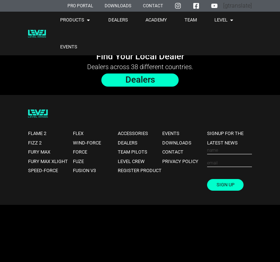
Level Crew (131, 161)
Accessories (133, 133)
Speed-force (43, 171)
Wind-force (87, 143)
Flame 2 (37, 133)
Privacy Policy (180, 161)
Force (80, 152)
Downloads (176, 143)
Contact (172, 152)
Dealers (127, 143)
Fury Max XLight (48, 161)
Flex (78, 133)
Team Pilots (132, 152)
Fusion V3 (84, 171)
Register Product (140, 171)
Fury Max (39, 152)
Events (170, 133)
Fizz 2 (35, 143)
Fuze (78, 161)
